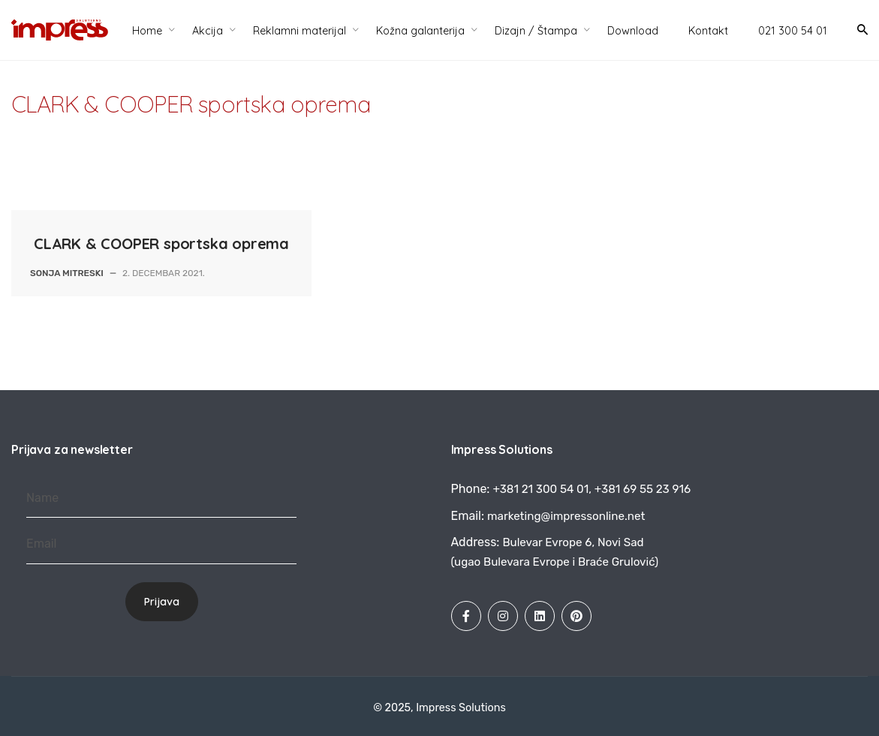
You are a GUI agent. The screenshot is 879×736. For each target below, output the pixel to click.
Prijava (161, 601)
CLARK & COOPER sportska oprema (161, 243)
